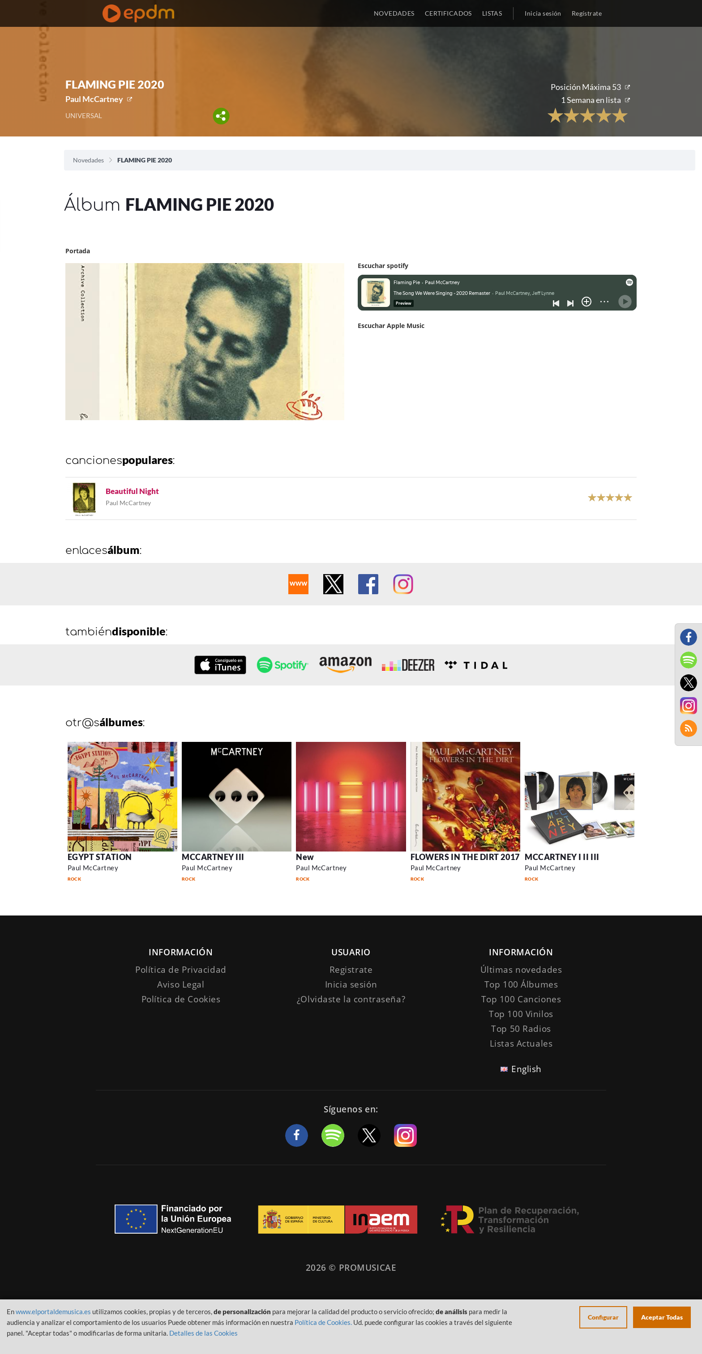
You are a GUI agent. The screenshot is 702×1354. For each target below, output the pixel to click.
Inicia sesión (543, 13)
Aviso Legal (180, 984)
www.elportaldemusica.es (53, 1311)
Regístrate (587, 13)
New (305, 857)
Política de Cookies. (323, 1322)
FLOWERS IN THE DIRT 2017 (465, 857)
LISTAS (492, 13)
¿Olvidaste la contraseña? (351, 999)
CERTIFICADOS (448, 13)
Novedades (88, 160)
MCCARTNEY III (213, 857)
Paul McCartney (94, 99)
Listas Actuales (521, 1043)
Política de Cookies (181, 999)
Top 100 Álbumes (521, 984)
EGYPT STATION (100, 857)
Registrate (351, 969)
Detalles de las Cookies (203, 1333)
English (526, 1069)
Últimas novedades (521, 969)
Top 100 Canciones (521, 999)
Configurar (603, 1317)
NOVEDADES (394, 13)
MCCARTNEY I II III (562, 857)
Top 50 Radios (521, 1029)
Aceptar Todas (662, 1317)
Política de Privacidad (181, 969)
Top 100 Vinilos (521, 1014)
